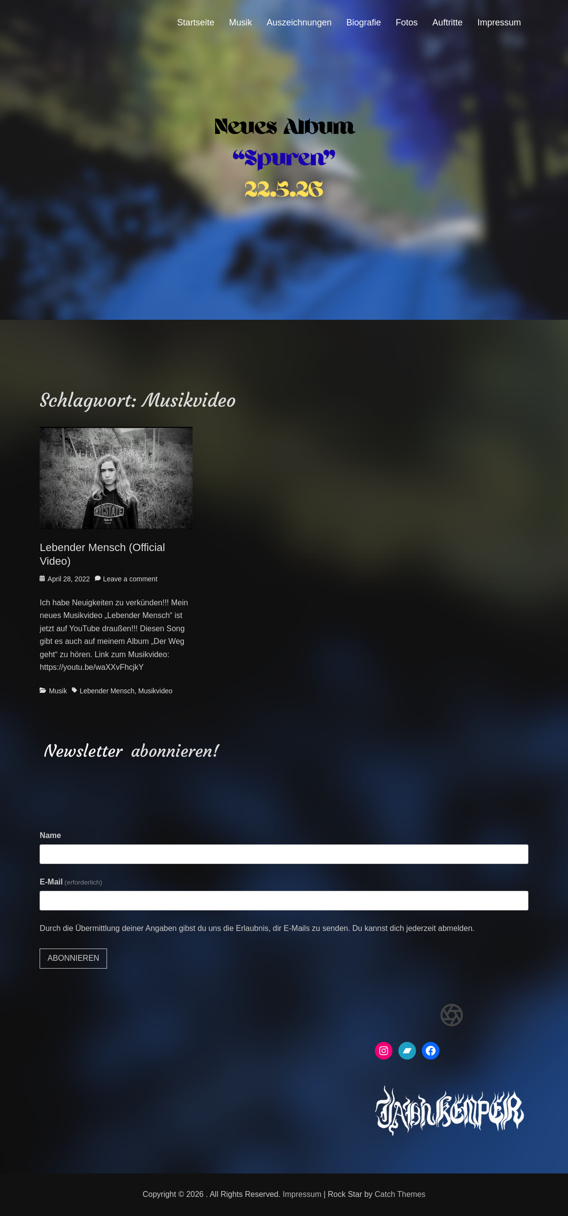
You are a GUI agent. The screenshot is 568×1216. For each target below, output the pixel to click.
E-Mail (71, 882)
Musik (240, 22)
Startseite (195, 22)
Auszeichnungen (298, 22)
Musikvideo (155, 691)
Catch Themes (400, 1194)
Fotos (407, 22)
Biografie (364, 22)
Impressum (499, 22)
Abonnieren (73, 958)
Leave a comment (130, 579)
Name (50, 835)
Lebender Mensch (107, 691)
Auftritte (448, 22)
